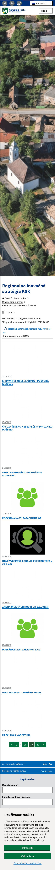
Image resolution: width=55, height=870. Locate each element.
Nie (51, 764)
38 (25, 744)
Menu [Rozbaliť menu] (46, 10)
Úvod (6, 298)
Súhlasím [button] (27, 847)
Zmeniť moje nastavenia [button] (27, 863)
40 (38, 744)
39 (31, 744)
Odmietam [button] (27, 856)
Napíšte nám (46, 771)
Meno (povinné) (10, 784)
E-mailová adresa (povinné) (16, 796)
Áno (45, 764)
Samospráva (20, 298)
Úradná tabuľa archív (12, 301)
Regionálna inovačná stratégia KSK (19, 305)
